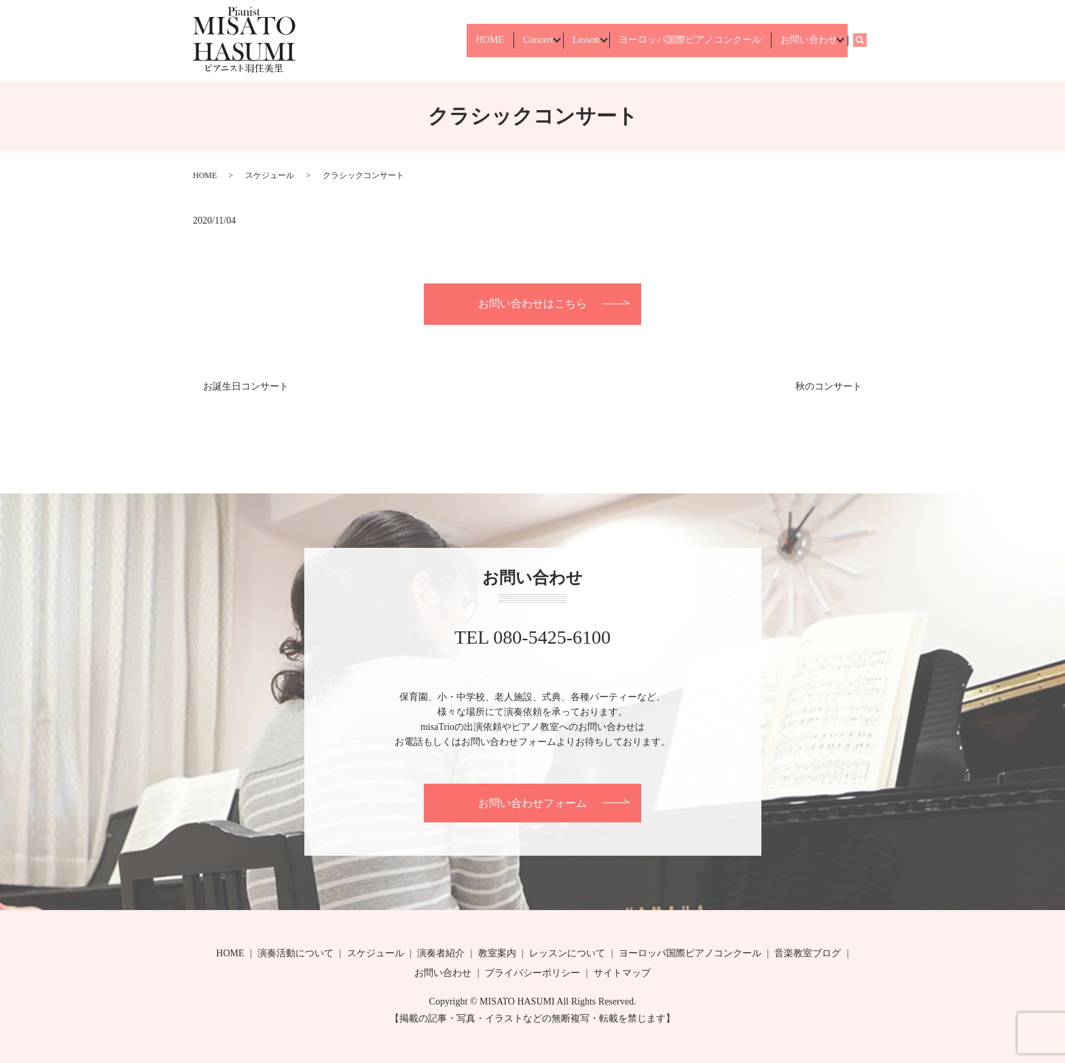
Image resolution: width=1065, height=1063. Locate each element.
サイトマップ (622, 973)
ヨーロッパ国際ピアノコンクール (680, 40)
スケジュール (269, 175)
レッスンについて (567, 953)
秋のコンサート (828, 386)
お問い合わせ (804, 40)
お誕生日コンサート (246, 386)
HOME (459, 40)
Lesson (568, 40)
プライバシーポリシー (532, 973)
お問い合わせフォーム (532, 803)
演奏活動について (295, 953)
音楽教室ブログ (807, 953)
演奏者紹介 (441, 953)
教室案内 (497, 953)
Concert (513, 40)
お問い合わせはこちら (532, 303)
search (866, 40)
